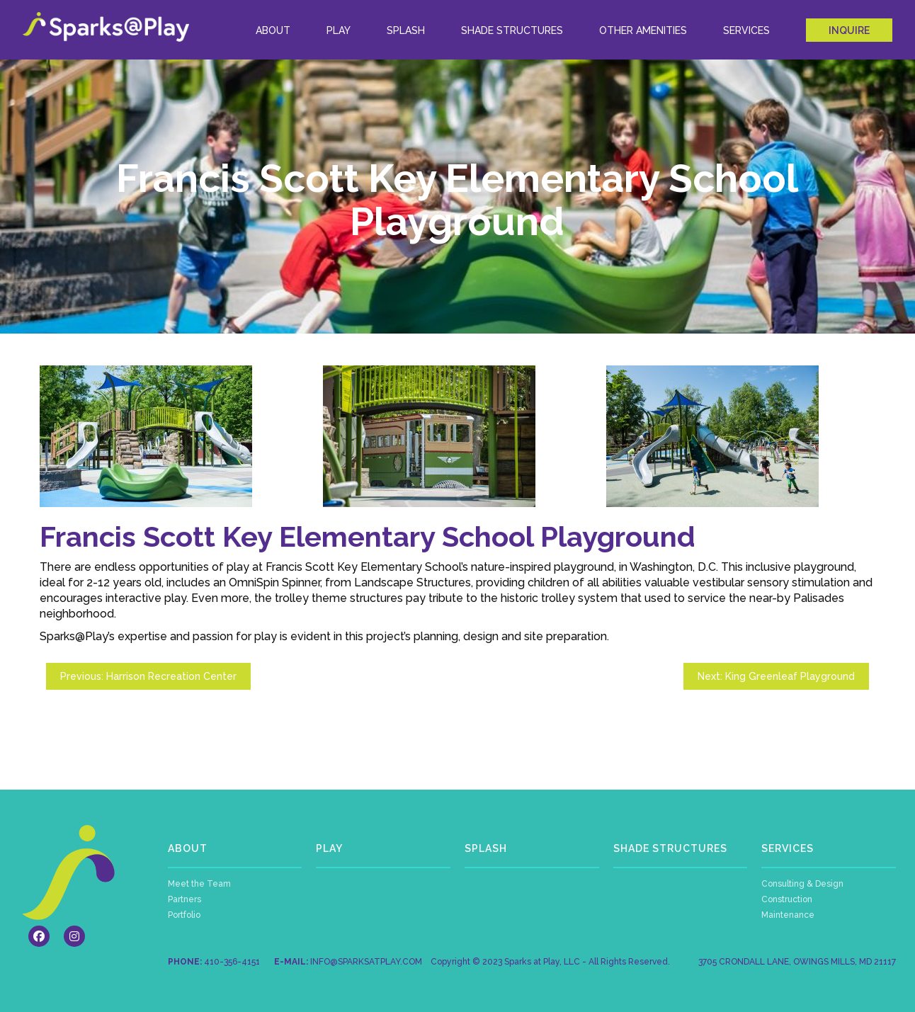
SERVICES (787, 848)
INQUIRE (849, 30)
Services (746, 30)
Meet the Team (199, 884)
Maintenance (787, 915)
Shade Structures (512, 30)
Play (338, 30)
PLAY (329, 848)
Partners (184, 899)
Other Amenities (643, 30)
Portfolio (184, 915)
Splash (406, 30)
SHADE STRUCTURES (670, 848)
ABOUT (273, 30)
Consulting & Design (802, 884)
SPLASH (486, 848)
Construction (786, 899)
